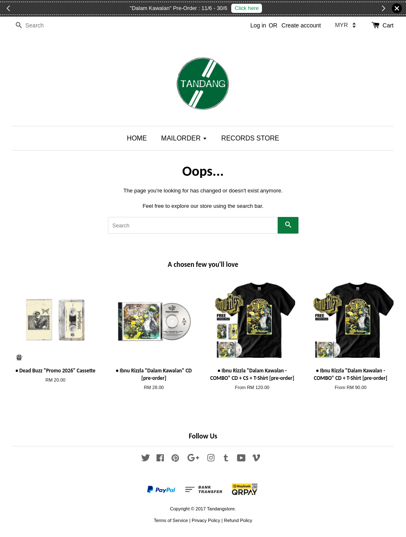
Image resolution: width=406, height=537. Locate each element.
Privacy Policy (206, 520)
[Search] (37, 26)
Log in (258, 25)
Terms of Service (171, 520)
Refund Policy (238, 520)
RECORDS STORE (250, 138)
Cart (388, 25)
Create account (301, 25)
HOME (137, 138)
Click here (247, 8)
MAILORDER (184, 138)
